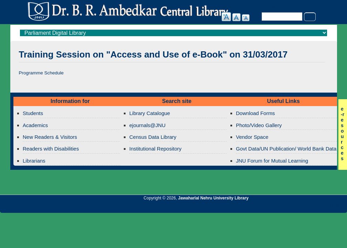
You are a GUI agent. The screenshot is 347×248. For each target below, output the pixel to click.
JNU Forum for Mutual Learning (272, 161)
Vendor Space (252, 137)
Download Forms (255, 113)
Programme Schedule (41, 72)
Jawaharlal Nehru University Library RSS (262, 207)
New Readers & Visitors (50, 137)
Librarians (34, 161)
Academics (35, 125)
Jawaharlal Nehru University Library (213, 198)
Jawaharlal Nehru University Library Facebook (308, 207)
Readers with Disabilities (51, 149)
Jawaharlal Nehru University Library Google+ (285, 207)
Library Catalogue (149, 113)
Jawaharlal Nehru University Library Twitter (297, 207)
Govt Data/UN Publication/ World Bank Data (286, 149)
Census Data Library (152, 137)
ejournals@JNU (147, 125)
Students (33, 113)
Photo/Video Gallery (259, 125)
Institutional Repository (155, 149)
